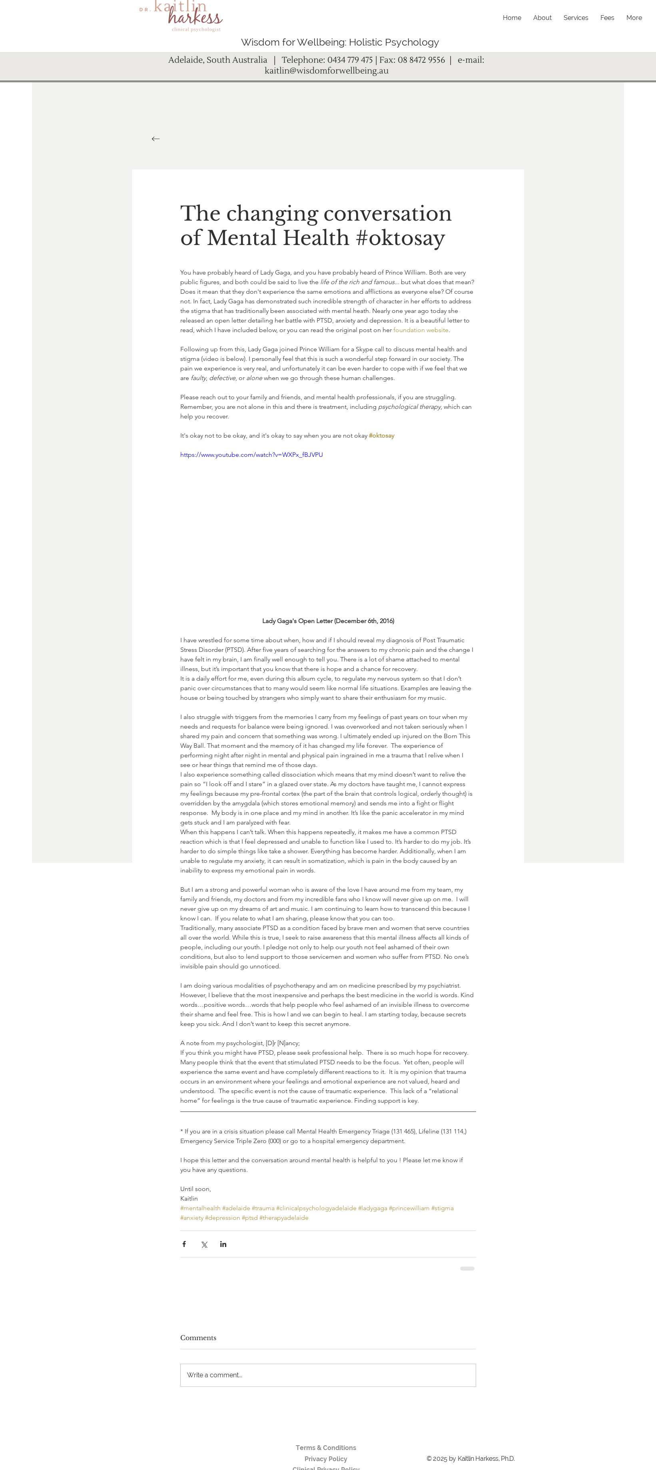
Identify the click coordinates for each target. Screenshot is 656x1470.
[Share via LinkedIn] (223, 1244)
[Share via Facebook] (184, 1244)
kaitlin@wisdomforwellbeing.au (327, 71)
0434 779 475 (350, 60)
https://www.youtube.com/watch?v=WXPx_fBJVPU (251, 454)
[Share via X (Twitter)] (203, 1244)
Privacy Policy (326, 1459)
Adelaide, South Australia (219, 60)
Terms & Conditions (326, 1448)
